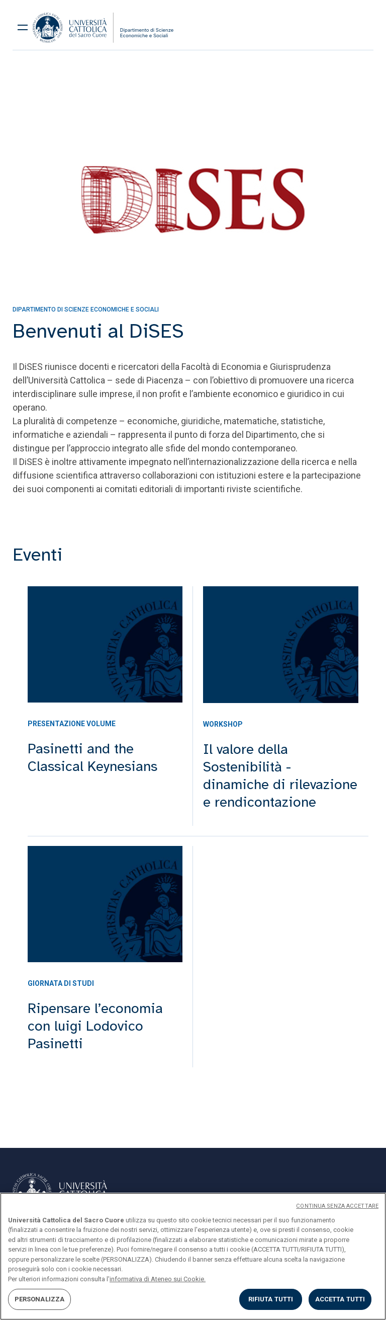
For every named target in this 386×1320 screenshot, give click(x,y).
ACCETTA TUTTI (340, 1299)
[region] (193, 1256)
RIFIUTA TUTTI (271, 1299)
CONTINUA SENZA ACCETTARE (337, 1206)
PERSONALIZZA (40, 1299)
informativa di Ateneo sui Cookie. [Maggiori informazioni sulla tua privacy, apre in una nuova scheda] (158, 1279)
